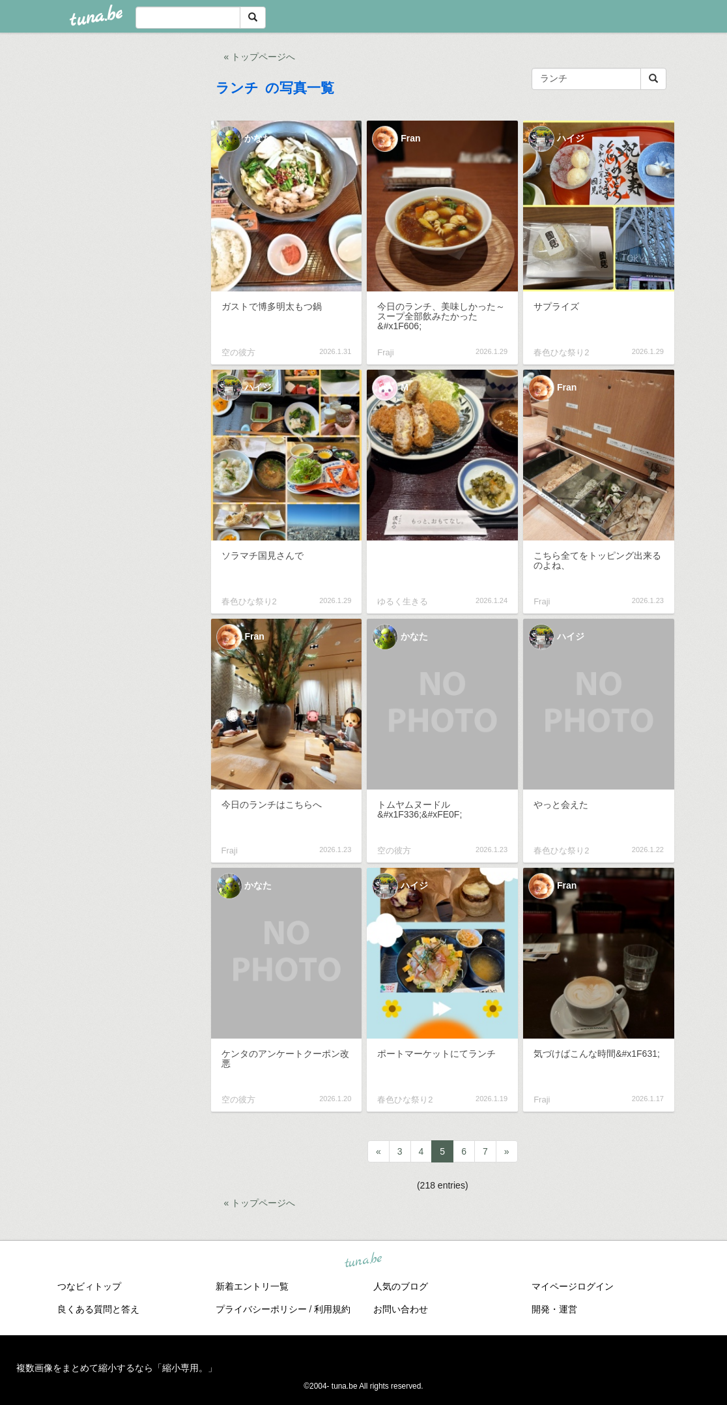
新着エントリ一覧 (252, 1286)
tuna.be (363, 1260)
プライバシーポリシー (261, 1309)
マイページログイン (573, 1286)
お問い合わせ (400, 1309)
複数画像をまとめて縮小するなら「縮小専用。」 (116, 1368)
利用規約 (332, 1309)
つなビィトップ (89, 1286)
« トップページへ (260, 57)
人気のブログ (400, 1286)
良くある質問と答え (98, 1309)
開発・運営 (554, 1309)
